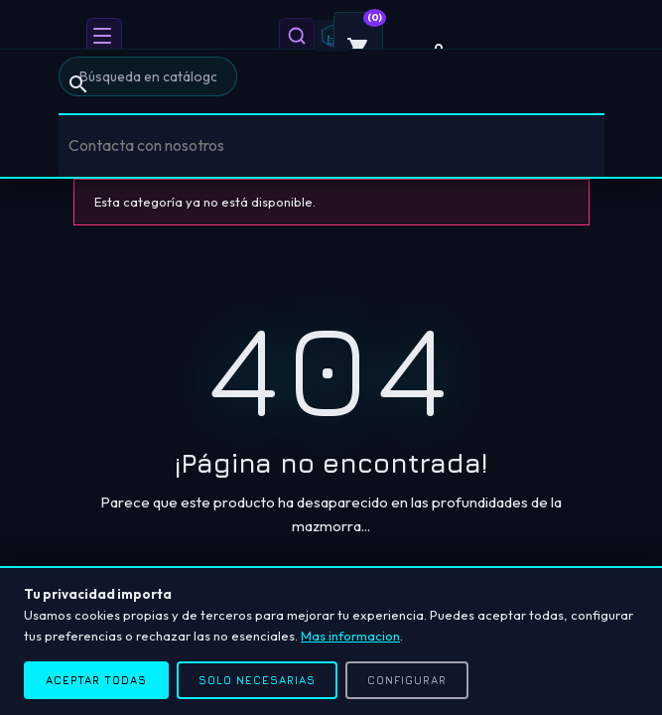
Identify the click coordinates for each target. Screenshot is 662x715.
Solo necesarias (257, 679)
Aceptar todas (96, 679)
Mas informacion (350, 636)
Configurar (407, 679)
